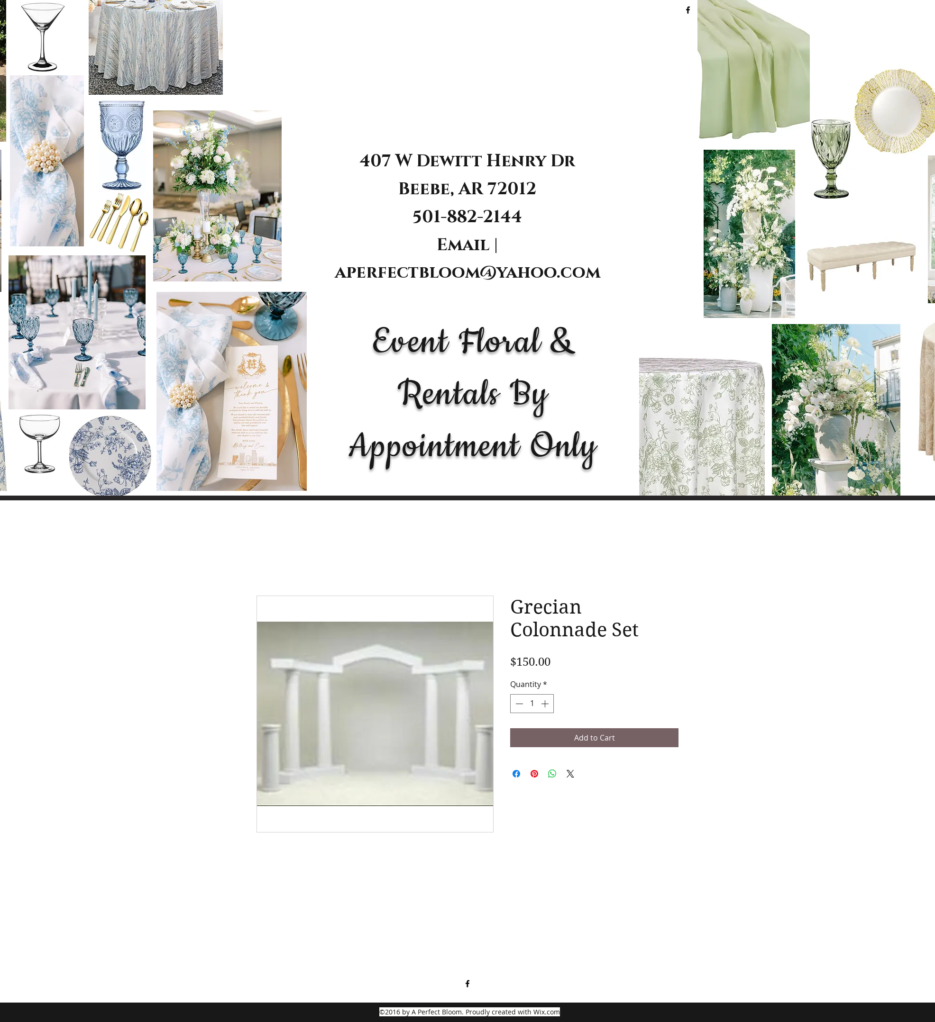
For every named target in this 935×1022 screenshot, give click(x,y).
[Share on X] (570, 773)
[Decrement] (518, 704)
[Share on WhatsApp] (552, 773)
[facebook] (688, 10)
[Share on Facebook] (516, 773)
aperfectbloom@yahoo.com (467, 272)
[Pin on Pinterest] (534, 773)
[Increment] (545, 704)
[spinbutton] (532, 704)
